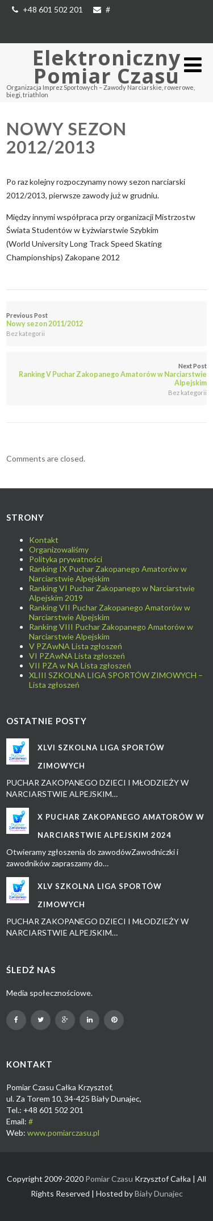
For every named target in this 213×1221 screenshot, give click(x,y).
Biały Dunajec (159, 1193)
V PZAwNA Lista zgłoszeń (75, 646)
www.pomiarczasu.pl (63, 1132)
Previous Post (106, 320)
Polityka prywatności (65, 559)
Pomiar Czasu (109, 1178)
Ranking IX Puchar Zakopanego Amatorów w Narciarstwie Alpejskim (108, 573)
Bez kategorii (25, 333)
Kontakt (44, 540)
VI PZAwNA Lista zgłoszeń (77, 656)
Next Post (106, 374)
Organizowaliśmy (59, 549)
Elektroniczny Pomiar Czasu (106, 67)
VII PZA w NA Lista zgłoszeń (80, 665)
